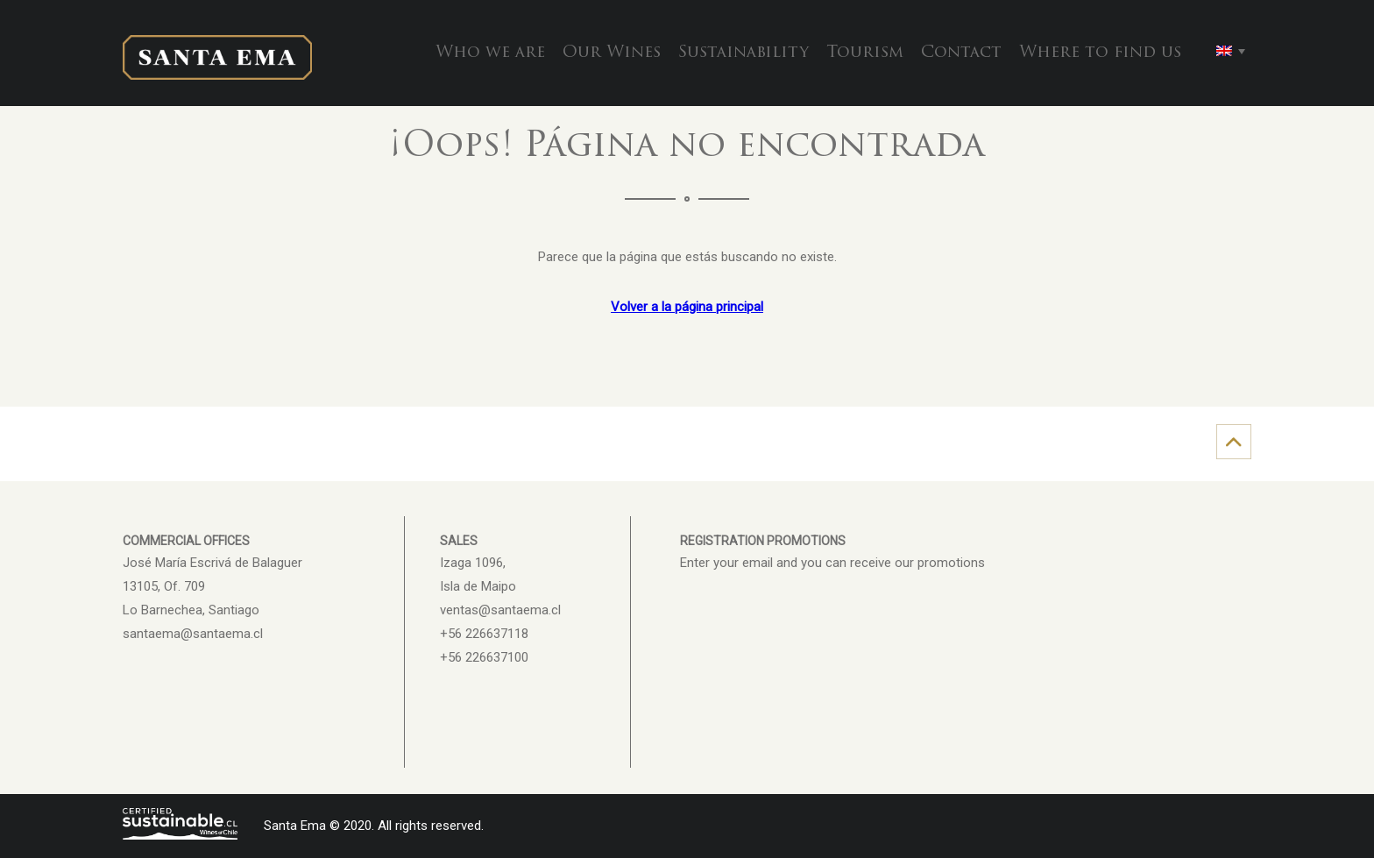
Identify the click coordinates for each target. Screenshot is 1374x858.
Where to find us (1100, 53)
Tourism (864, 53)
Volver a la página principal (687, 307)
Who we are (490, 53)
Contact (961, 53)
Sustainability (743, 53)
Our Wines (612, 53)
